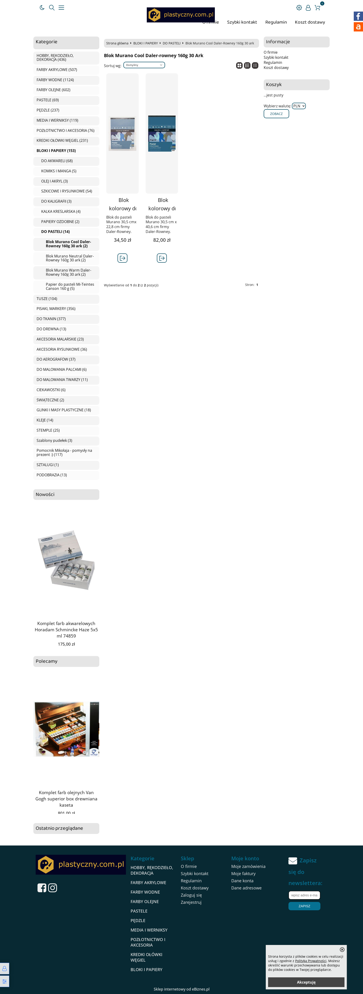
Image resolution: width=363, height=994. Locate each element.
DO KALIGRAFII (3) (56, 201)
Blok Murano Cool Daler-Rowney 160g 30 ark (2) (68, 244)
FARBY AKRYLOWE (148, 882)
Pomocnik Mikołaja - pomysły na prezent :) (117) (64, 453)
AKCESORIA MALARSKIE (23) (60, 339)
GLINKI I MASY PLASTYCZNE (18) (64, 410)
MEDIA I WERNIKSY (149, 930)
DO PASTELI (172, 43)
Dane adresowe (246, 888)
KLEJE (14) (45, 420)
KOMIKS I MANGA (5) (58, 171)
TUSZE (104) (47, 299)
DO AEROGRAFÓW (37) (56, 359)
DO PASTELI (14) (55, 232)
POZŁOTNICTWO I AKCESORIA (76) (65, 131)
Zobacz (276, 113)
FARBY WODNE (145, 892)
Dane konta (242, 880)
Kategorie (46, 42)
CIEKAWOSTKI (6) (51, 390)
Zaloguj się (191, 895)
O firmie (271, 52)
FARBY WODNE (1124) (55, 80)
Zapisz (304, 906)
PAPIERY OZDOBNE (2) (60, 222)
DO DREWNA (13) (51, 329)
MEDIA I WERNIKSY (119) (57, 120)
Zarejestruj (191, 902)
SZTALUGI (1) (48, 465)
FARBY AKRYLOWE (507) (57, 70)
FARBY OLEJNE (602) (53, 90)
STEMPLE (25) (48, 430)
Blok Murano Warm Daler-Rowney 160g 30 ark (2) (68, 272)
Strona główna (117, 43)
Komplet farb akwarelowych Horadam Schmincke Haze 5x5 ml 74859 (66, 629)
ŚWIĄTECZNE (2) (50, 400)
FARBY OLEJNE (145, 901)
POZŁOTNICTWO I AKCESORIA (148, 942)
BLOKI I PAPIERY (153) (56, 151)
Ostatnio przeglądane (59, 828)
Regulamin (276, 22)
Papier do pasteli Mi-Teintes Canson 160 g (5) (70, 286)
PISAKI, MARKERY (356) (56, 309)
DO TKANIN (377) (51, 319)
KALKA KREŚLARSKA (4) (61, 212)
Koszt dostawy (310, 22)
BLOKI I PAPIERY (145, 43)
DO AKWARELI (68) (57, 161)
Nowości (45, 495)
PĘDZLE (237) (48, 110)
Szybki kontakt (242, 22)
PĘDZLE (138, 920)
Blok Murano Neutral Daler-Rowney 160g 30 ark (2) (70, 258)
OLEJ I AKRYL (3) (54, 181)
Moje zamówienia (248, 866)
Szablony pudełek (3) (54, 441)
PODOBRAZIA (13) (52, 475)
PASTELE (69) (48, 100)
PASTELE (139, 911)
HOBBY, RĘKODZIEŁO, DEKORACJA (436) (55, 58)
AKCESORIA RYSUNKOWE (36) (62, 349)
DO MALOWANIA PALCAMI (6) (62, 370)
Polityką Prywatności (310, 961)
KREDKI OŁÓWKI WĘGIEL (146, 957)
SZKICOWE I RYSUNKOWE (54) (66, 191)
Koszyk (274, 85)
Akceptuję (306, 982)
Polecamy (46, 661)
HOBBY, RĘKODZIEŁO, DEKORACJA (152, 870)
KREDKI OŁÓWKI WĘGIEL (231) (62, 141)
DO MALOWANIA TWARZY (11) (62, 380)
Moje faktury (243, 873)
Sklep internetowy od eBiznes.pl (182, 989)
